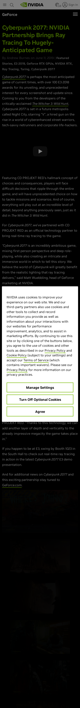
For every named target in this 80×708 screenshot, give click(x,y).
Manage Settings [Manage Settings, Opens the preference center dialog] (40, 387)
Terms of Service (36, 360)
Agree (40, 411)
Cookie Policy (17, 355)
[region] (40, 354)
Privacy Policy (55, 350)
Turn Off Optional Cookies (40, 399)
